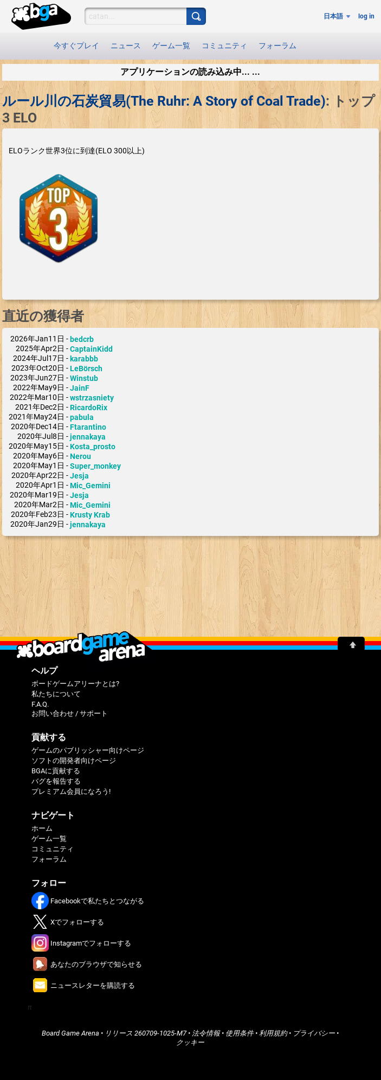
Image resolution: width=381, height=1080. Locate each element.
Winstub (84, 378)
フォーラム (277, 45)
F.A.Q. (40, 704)
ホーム (42, 828)
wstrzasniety (92, 397)
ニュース (126, 45)
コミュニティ (224, 45)
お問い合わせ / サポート (69, 713)
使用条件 (239, 1033)
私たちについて (56, 694)
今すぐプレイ (76, 45)
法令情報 (206, 1033)
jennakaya (88, 436)
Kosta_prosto (92, 446)
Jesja (79, 475)
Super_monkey (95, 466)
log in (366, 16)
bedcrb (82, 339)
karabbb (84, 358)
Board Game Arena (70, 1033)
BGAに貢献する (55, 771)
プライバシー (314, 1033)
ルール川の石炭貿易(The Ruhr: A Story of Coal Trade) (164, 101)
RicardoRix (88, 407)
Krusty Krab (90, 514)
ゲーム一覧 (171, 45)
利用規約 (273, 1033)
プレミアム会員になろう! (71, 791)
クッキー (190, 1042)
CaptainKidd (91, 349)
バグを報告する (56, 781)
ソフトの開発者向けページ (73, 760)
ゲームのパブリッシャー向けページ (87, 750)
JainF (79, 388)
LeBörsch (86, 368)
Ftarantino (88, 427)
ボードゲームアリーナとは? (75, 684)
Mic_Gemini (90, 485)
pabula (82, 417)
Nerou (80, 456)
